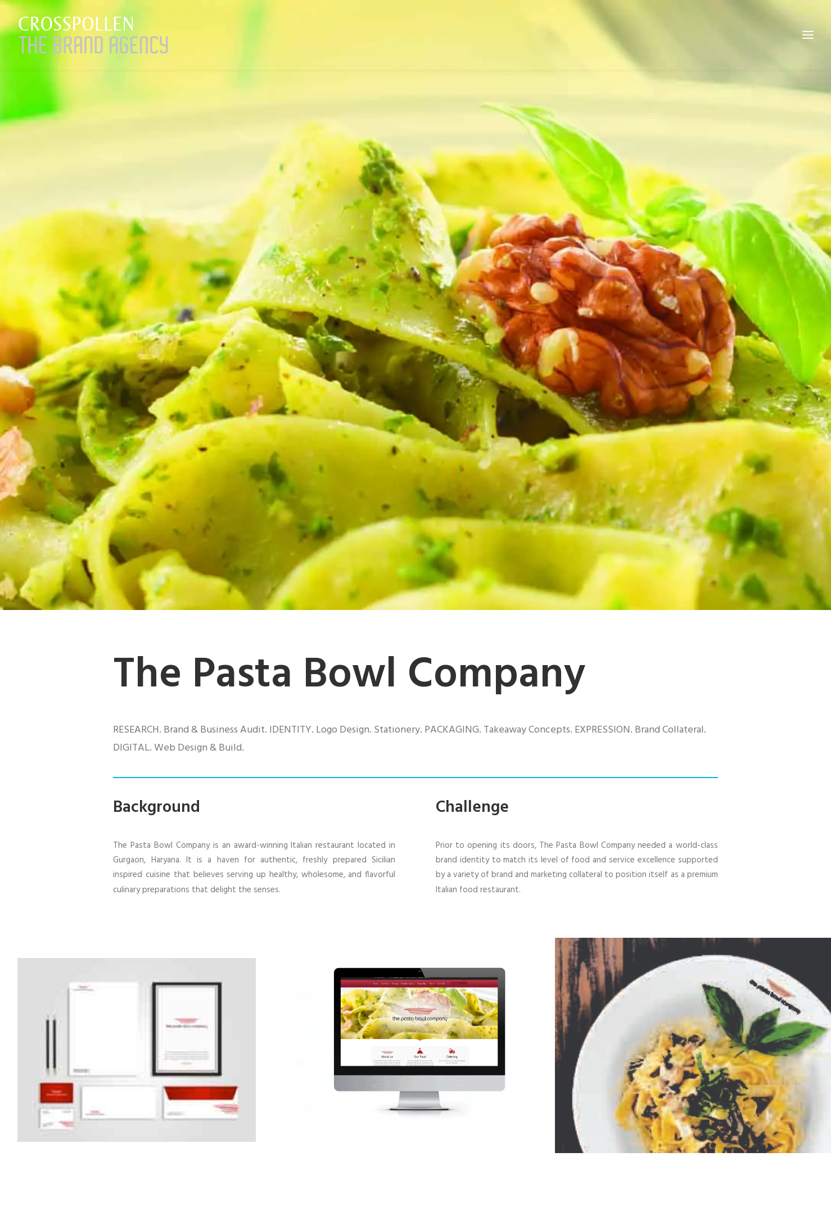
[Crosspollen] (93, 35)
